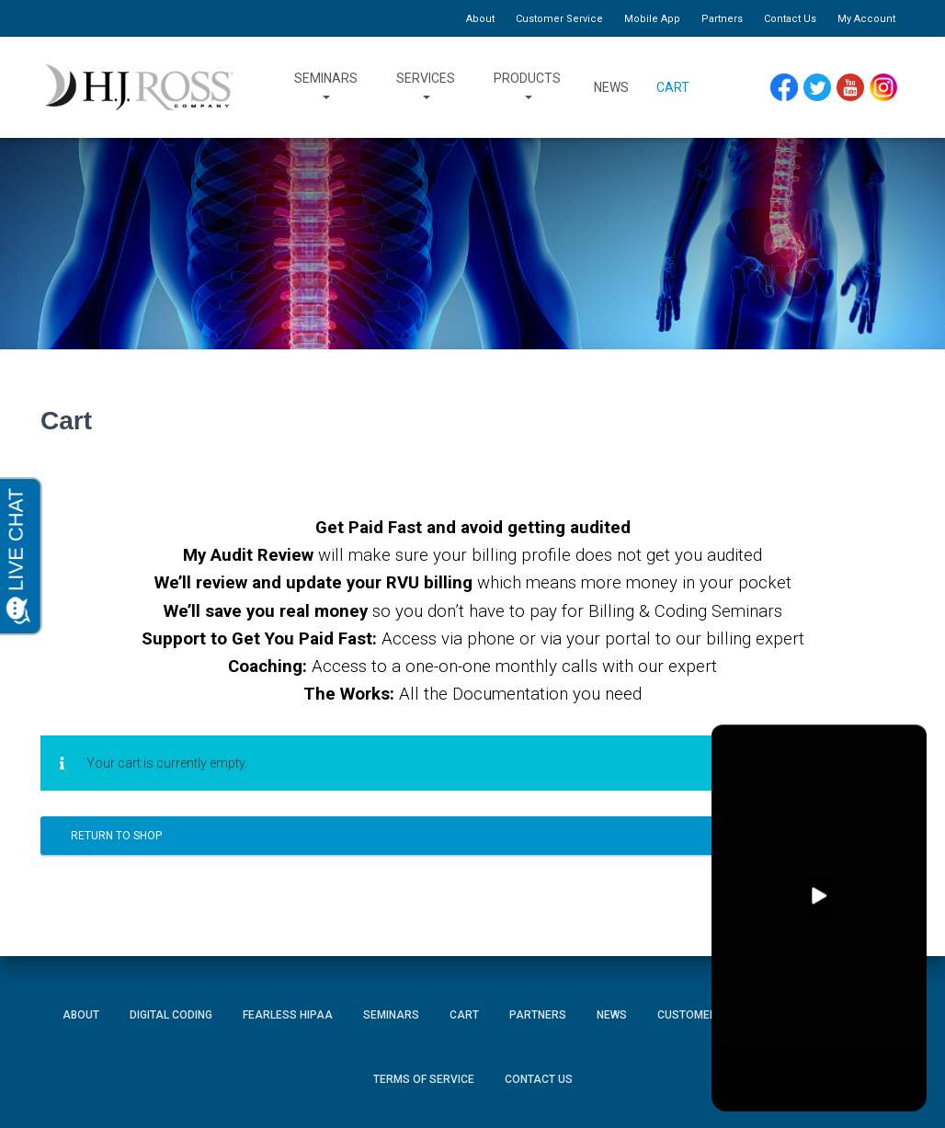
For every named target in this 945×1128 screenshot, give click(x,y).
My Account (866, 19)
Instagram (883, 82)
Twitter (817, 82)
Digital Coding (171, 1014)
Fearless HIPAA (288, 1014)
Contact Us (790, 19)
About (480, 19)
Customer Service (559, 19)
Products (527, 87)
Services (425, 87)
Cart (672, 87)
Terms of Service (423, 1079)
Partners (722, 19)
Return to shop (116, 835)
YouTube (851, 82)
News (611, 87)
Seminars (326, 87)
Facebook (784, 82)
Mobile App (652, 19)
